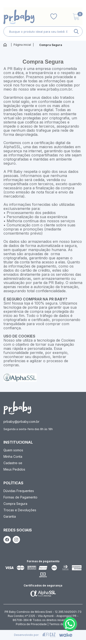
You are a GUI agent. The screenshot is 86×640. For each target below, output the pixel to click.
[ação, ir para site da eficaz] (49, 635)
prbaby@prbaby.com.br (21, 421)
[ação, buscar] (76, 31)
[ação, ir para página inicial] (17, 407)
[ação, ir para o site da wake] (65, 635)
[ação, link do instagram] (16, 539)
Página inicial (22, 44)
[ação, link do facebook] (7, 539)
